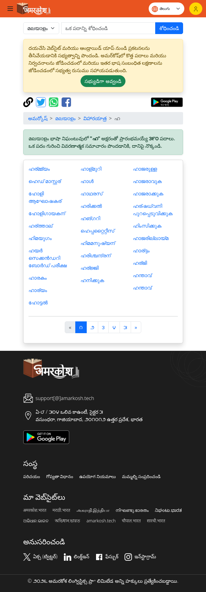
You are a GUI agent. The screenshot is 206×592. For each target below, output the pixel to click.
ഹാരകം (37, 277)
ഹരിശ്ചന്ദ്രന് (96, 255)
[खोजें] (108, 28)
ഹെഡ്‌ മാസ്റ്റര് (44, 181)
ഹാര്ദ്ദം (141, 250)
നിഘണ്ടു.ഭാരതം (132, 510)
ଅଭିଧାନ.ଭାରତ (36, 521)
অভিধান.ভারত (67, 521)
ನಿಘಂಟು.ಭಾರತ (168, 510)
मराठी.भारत (61, 510)
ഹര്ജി (140, 262)
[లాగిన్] (195, 8)
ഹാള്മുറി (91, 168)
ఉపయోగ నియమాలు (97, 476)
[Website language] (166, 8)
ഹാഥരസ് (92, 193)
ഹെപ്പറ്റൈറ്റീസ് (97, 230)
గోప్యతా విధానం (59, 476)
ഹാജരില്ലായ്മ (151, 238)
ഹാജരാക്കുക (148, 193)
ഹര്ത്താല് (40, 225)
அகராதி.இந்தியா (93, 510)
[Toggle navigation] (10, 9)
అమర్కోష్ (37, 118)
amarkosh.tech (101, 521)
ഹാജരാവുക (147, 181)
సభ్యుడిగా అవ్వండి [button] (103, 81)
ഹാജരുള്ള (145, 168)
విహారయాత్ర (95, 118)
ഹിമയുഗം (40, 238)
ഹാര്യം (37, 290)
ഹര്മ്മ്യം (39, 168)
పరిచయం (31, 476)
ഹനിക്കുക (92, 280)
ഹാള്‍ (87, 181)
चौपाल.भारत (131, 521)
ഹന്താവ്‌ (142, 287)
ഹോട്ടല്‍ (38, 302)
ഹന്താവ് (142, 275)
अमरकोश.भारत (34, 510)
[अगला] (136, 327)
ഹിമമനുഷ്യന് (98, 243)
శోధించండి (169, 28)
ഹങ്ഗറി (90, 218)
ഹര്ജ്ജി (90, 267)
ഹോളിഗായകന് (46, 213)
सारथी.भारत (156, 521)
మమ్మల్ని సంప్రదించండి (141, 476)
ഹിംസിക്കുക (147, 225)
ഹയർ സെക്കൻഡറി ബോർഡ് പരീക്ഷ (47, 258)
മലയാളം (65, 118)
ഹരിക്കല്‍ (91, 205)
